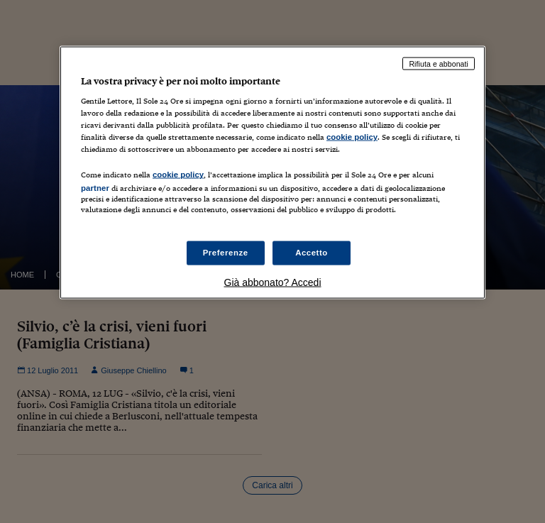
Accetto (311, 252)
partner (95, 188)
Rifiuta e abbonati (438, 63)
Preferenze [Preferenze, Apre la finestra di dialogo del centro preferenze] (225, 252)
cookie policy (352, 137)
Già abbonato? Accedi (272, 281)
